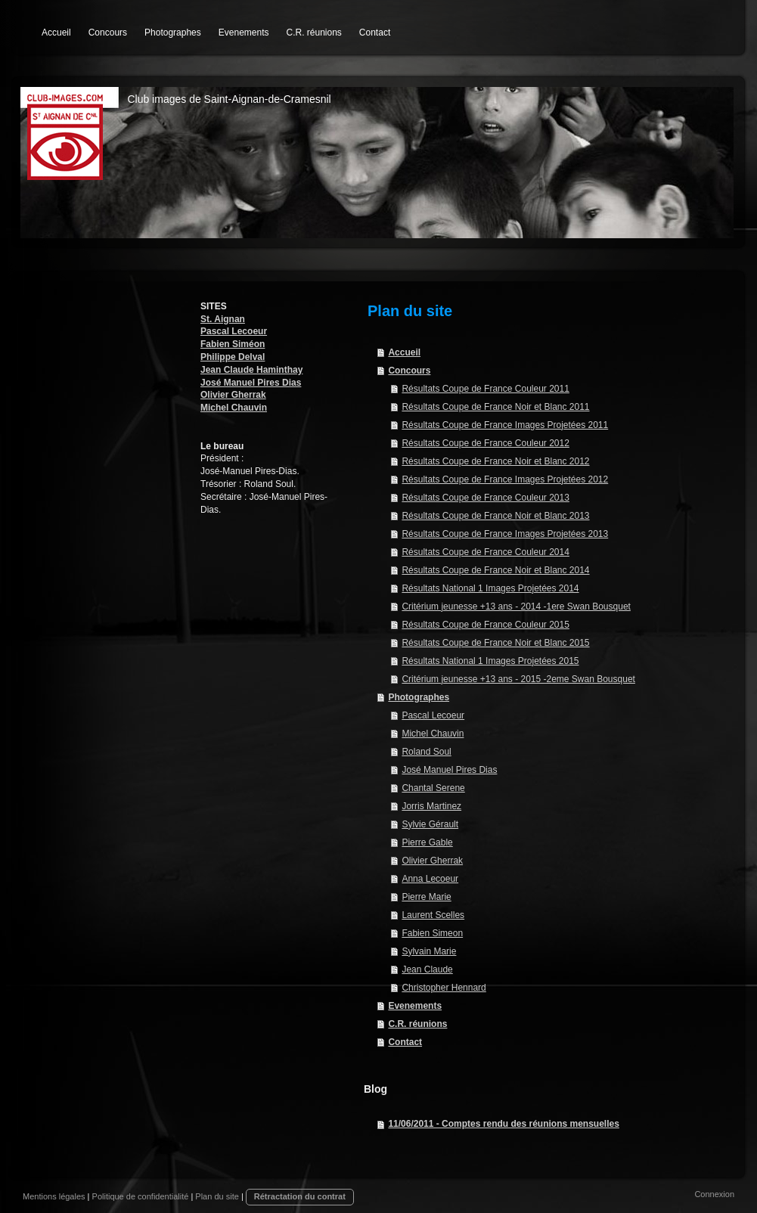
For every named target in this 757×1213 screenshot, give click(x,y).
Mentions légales (54, 1196)
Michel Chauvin (233, 407)
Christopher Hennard (444, 987)
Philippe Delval (232, 357)
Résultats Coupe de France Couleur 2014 (485, 552)
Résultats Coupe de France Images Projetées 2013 (505, 534)
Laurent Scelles (433, 915)
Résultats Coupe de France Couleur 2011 (485, 388)
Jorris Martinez (431, 806)
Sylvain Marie (429, 951)
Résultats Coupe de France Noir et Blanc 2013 (495, 515)
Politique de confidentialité (140, 1196)
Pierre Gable (427, 842)
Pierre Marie (426, 897)
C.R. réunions (417, 1024)
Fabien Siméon (232, 344)
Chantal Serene (433, 788)
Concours (409, 370)
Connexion (714, 1194)
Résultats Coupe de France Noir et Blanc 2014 (495, 570)
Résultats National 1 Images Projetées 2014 (490, 588)
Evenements (415, 1005)
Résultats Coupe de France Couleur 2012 (485, 443)
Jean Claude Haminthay (251, 370)
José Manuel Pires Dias (250, 382)
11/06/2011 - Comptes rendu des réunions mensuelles (503, 1123)
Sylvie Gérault (430, 824)
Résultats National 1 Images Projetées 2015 (490, 661)
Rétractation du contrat (300, 1196)
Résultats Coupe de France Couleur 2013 (485, 497)
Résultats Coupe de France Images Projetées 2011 (505, 425)
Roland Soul (426, 751)
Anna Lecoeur (430, 878)
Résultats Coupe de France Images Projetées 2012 (505, 479)
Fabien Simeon (432, 933)
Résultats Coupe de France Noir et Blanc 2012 (495, 461)
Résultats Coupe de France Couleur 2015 (485, 624)
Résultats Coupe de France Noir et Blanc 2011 (495, 407)
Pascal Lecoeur (233, 331)
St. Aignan (222, 319)
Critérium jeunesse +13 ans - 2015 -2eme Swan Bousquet (518, 679)
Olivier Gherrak (233, 394)
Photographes (418, 697)
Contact (405, 1042)
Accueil (404, 352)
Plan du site (216, 1196)
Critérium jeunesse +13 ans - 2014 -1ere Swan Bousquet (516, 606)
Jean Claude (427, 969)
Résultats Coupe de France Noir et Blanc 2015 (495, 643)
